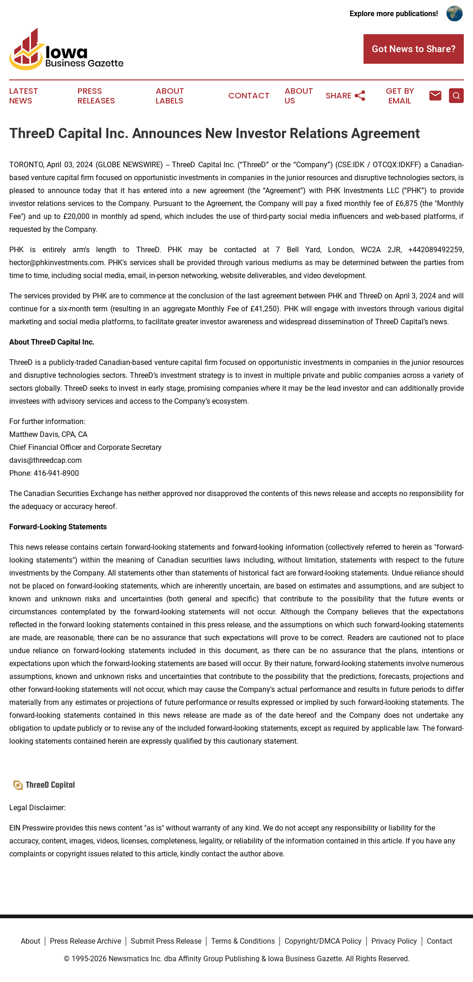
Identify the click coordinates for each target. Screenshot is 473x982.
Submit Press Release (166, 941)
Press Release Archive (85, 941)
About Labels (170, 96)
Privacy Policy (394, 941)
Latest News (23, 96)
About (30, 941)
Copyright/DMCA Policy (323, 941)
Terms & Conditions (243, 941)
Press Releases (96, 96)
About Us (299, 96)
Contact (249, 96)
